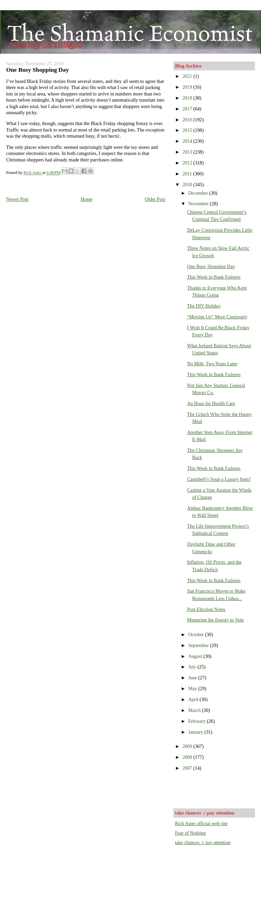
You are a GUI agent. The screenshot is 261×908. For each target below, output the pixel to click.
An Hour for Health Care (211, 403)
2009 (187, 746)
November (199, 203)
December (198, 193)
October (196, 634)
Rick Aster (32, 173)
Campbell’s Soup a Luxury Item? (219, 479)
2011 (187, 173)
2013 (187, 152)
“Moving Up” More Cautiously (217, 316)
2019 (187, 87)
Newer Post (17, 199)
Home (86, 199)
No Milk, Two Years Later (212, 363)
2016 (187, 119)
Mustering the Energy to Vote (215, 620)
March (195, 710)
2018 (187, 98)
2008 (187, 757)
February (197, 721)
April (193, 699)
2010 (187, 184)
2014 (187, 141)
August (195, 656)
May (193, 688)
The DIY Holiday (204, 306)
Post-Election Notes (206, 609)
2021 (187, 76)
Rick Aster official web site (201, 823)
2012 (187, 162)
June (193, 677)
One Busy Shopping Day (211, 266)
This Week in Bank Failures (213, 277)
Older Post (155, 199)
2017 (187, 108)
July (192, 666)
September (199, 645)
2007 (187, 768)
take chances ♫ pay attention (202, 842)
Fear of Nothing (190, 833)
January (196, 732)
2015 (187, 130)
